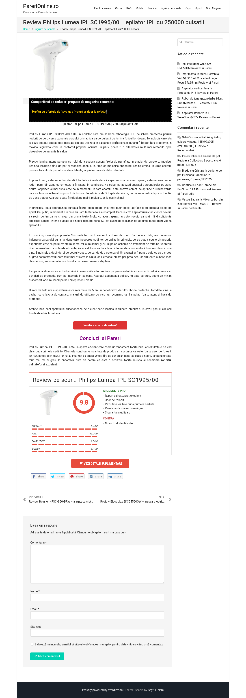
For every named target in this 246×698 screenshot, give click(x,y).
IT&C (128, 8)
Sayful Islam (156, 690)
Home (26, 29)
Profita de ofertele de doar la (69, 111)
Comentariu (38, 542)
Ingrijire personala (171, 8)
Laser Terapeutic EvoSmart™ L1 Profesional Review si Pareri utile (199, 189)
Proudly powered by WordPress (102, 690)
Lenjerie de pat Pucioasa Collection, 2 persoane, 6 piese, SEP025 (199, 160)
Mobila (139, 8)
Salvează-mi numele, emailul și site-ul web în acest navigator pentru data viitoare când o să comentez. (99, 644)
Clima (118, 8)
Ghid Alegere (213, 8)
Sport (198, 8)
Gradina (152, 8)
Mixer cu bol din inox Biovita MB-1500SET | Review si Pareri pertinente (200, 204)
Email (34, 609)
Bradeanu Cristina (193, 170)
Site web (36, 626)
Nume (35, 591)
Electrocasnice (102, 8)
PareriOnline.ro (41, 6)
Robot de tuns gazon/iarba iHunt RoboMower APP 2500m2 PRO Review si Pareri (200, 103)
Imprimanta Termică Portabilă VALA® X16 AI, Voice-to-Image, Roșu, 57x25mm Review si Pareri (198, 78)
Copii (188, 8)
